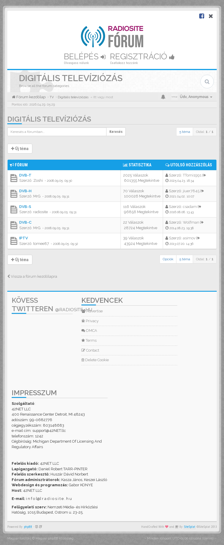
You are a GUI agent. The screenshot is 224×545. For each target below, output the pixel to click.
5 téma (184, 132)
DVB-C (25, 222)
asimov (189, 238)
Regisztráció (142, 56)
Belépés (85, 56)
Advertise (92, 311)
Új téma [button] (20, 148)
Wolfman (191, 222)
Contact (90, 350)
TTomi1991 (192, 175)
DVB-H (25, 191)
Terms (89, 340)
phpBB (28, 527)
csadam (190, 206)
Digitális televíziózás (49, 119)
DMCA (89, 330)
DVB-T (25, 175)
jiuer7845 (191, 191)
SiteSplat (189, 527)
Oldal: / (205, 132)
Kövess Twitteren (52, 304)
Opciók (168, 259)
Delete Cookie (95, 360)
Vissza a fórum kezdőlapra (32, 276)
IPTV (23, 238)
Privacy (90, 321)
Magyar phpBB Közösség (55, 538)
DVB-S (25, 206)
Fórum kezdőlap (30, 97)
